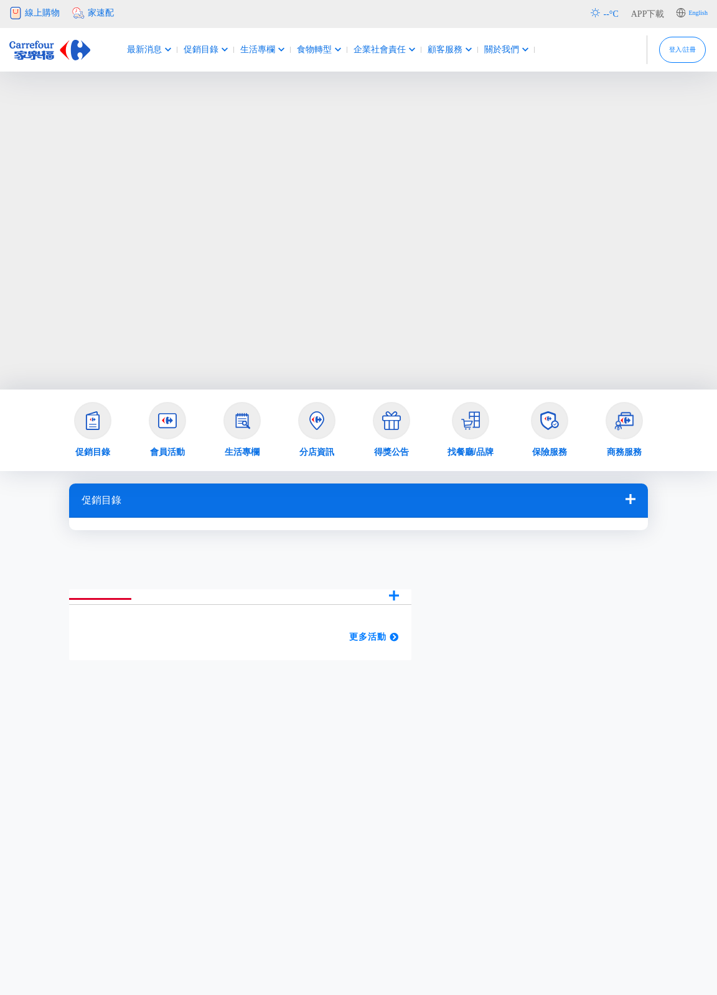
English (698, 12)
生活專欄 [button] (248, 49)
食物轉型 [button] (305, 49)
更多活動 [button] (374, 637)
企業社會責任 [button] (370, 49)
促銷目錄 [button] (191, 49)
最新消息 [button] (135, 49)
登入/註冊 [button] (668, 49)
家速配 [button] (93, 13)
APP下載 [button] (648, 14)
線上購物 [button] (34, 13)
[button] (93, 430)
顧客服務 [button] (435, 49)
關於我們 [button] (492, 49)
